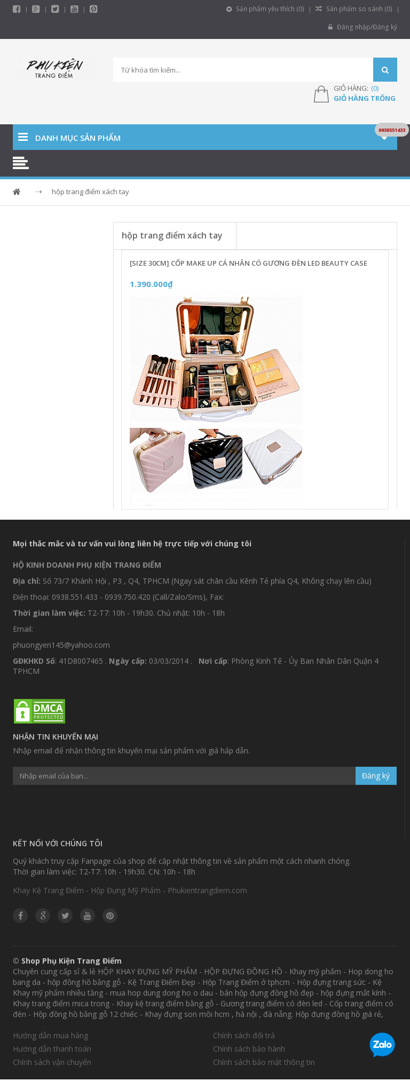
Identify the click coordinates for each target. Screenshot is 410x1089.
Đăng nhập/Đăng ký (363, 26)
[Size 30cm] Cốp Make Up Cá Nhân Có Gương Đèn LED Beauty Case (248, 263)
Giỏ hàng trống (365, 98)
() (375, 88)
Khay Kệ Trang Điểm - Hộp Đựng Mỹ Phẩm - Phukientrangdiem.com (130, 890)
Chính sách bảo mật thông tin (264, 1062)
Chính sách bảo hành (249, 1049)
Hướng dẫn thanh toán (52, 1049)
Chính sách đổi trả (244, 1035)
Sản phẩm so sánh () (355, 8)
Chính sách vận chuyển (52, 1062)
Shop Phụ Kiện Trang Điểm (71, 961)
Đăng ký (376, 775)
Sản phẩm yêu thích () (268, 8)
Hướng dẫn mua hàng (50, 1035)
